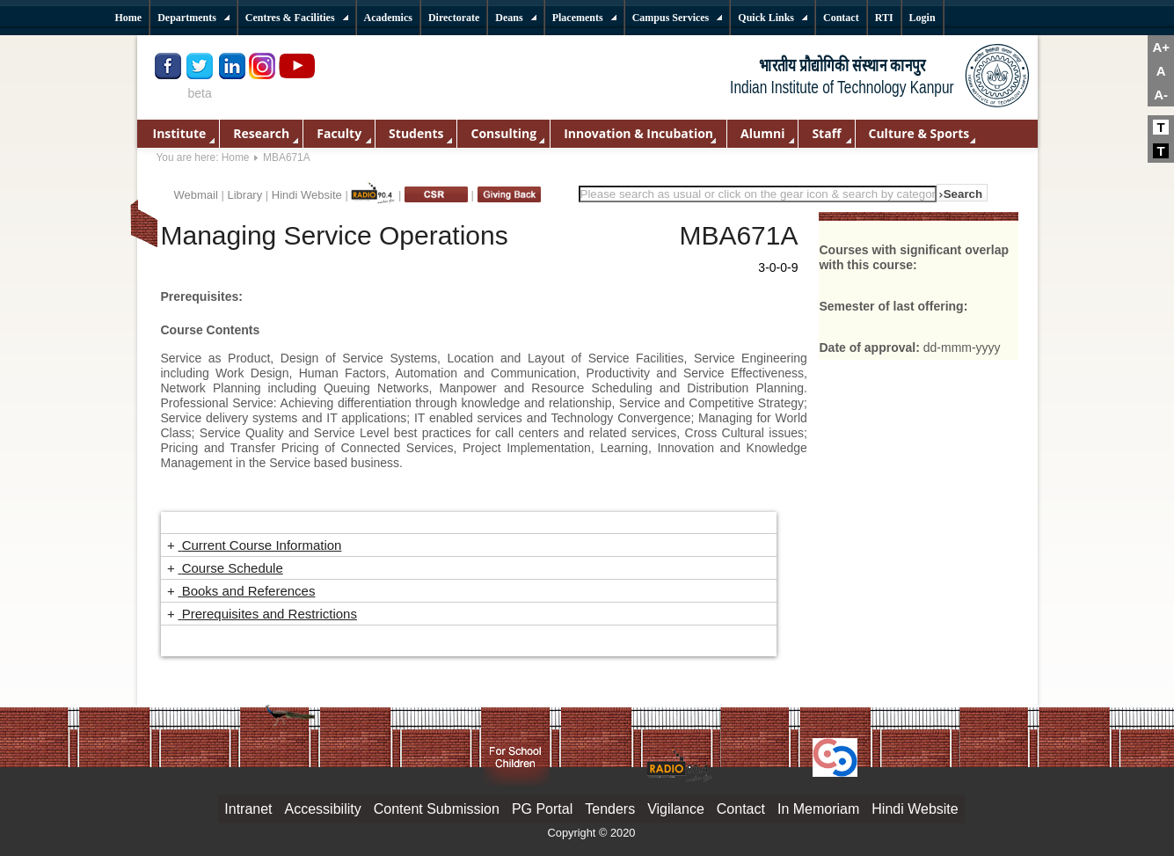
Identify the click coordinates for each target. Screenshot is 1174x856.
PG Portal (542, 808)
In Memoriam (818, 808)
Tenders (610, 808)
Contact (741, 808)
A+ (1161, 47)
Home (236, 157)
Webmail (196, 194)
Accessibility (323, 808)
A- (1161, 94)
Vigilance (675, 808)
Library (244, 194)
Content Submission (436, 808)
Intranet (248, 808)
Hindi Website (307, 194)
